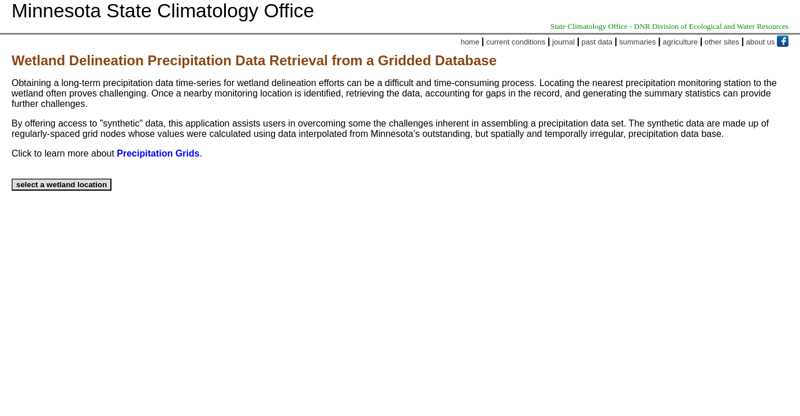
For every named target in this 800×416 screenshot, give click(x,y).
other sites (722, 42)
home (469, 42)
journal (563, 42)
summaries (637, 42)
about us (760, 42)
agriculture (680, 42)
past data (597, 42)
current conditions (516, 42)
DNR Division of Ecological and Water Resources (711, 26)
